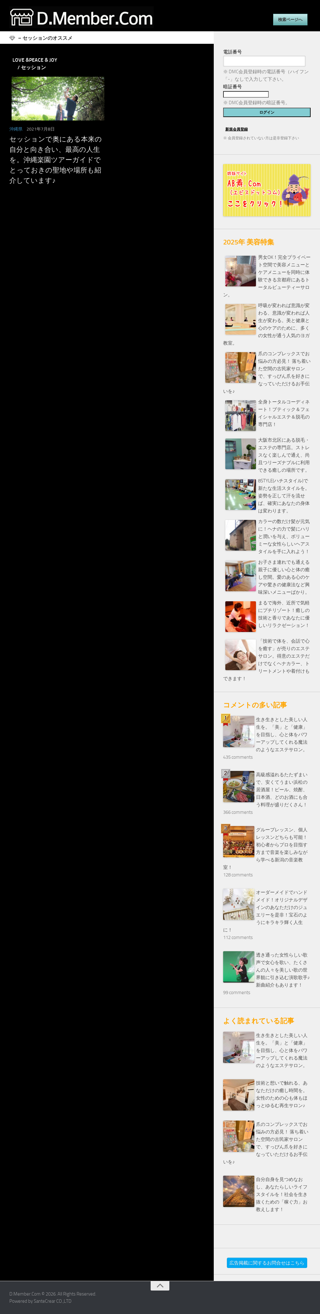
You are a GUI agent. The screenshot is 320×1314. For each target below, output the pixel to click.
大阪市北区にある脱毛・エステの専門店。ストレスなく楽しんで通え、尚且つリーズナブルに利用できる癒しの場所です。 (284, 455)
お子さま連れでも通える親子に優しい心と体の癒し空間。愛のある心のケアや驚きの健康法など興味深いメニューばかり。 (284, 577)
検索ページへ (290, 19)
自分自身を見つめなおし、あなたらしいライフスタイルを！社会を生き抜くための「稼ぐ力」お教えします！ (282, 1194)
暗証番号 (232, 87)
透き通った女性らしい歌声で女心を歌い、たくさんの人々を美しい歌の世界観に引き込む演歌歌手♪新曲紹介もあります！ (283, 970)
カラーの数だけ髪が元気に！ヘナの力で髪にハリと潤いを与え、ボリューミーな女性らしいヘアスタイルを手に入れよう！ (284, 536)
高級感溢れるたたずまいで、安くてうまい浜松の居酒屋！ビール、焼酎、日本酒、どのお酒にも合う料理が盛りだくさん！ (282, 790)
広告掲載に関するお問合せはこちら (266, 1263)
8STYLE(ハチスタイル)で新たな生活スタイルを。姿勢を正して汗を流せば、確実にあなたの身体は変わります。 (284, 496)
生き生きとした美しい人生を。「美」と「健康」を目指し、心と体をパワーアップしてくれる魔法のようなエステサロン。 (282, 734)
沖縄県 (15, 129)
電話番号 (232, 52)
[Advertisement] (106, 255)
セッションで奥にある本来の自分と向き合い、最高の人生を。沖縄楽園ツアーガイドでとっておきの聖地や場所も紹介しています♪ (55, 160)
